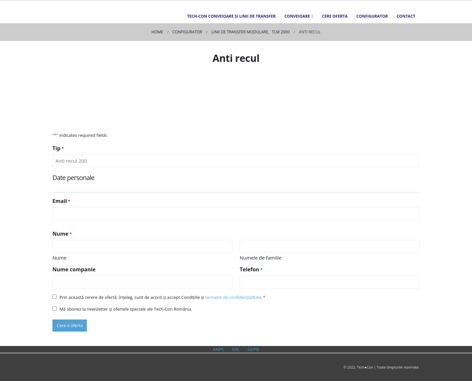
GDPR (253, 349)
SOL (236, 349)
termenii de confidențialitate (233, 297)
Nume (59, 257)
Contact (406, 16)
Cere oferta (334, 16)
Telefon (251, 269)
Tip (58, 148)
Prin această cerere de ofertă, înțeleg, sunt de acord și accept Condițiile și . (161, 297)
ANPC (218, 349)
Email (61, 201)
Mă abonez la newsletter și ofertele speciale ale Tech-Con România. (125, 309)
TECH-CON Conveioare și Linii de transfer (231, 16)
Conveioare (297, 16)
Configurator (372, 16)
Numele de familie (260, 257)
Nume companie (73, 269)
